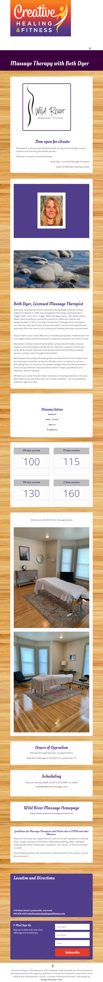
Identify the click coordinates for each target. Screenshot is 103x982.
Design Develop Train (51, 978)
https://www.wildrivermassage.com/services (51, 812)
